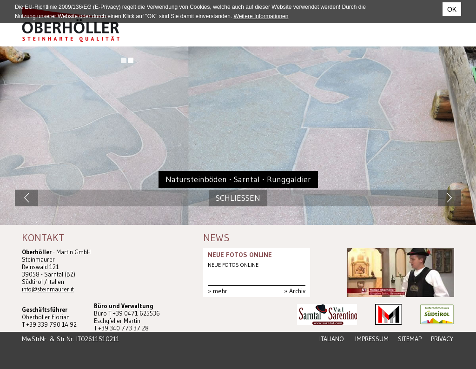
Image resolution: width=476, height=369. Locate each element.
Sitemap (410, 339)
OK (451, 9)
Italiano (331, 339)
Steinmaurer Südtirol (70, 24)
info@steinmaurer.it (48, 289)
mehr (220, 291)
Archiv (297, 291)
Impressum (372, 339)
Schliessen (238, 198)
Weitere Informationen (261, 16)
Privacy (442, 339)
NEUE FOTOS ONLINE (240, 254)
